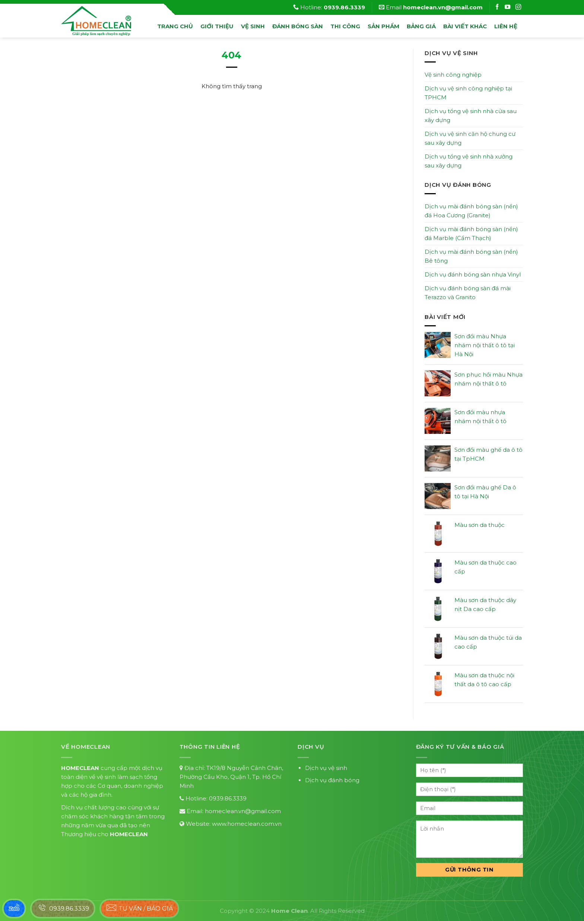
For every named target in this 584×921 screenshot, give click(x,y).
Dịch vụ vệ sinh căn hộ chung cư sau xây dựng (470, 138)
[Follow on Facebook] (498, 7)
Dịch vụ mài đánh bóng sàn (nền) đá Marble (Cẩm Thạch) (471, 234)
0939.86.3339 (228, 798)
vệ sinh (253, 26)
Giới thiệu (217, 26)
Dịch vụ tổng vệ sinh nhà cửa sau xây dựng (471, 116)
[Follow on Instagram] (508, 7)
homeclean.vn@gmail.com (243, 811)
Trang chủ (175, 26)
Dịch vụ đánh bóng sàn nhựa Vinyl (473, 274)
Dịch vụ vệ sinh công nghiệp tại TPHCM (468, 93)
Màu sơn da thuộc (479, 524)
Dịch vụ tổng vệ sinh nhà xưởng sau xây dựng (468, 161)
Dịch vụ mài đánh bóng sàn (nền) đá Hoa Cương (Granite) (471, 211)
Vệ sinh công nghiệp (453, 74)
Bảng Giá (421, 26)
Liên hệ (505, 26)
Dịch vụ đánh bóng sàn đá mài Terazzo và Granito (468, 293)
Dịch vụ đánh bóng (332, 780)
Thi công (345, 26)
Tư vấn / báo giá (139, 907)
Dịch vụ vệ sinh (326, 767)
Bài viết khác (465, 26)
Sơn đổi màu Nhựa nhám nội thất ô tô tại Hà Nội (484, 345)
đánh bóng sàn (297, 26)
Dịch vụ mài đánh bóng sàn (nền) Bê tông (471, 256)
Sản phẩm (383, 26)
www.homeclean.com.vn (247, 823)
